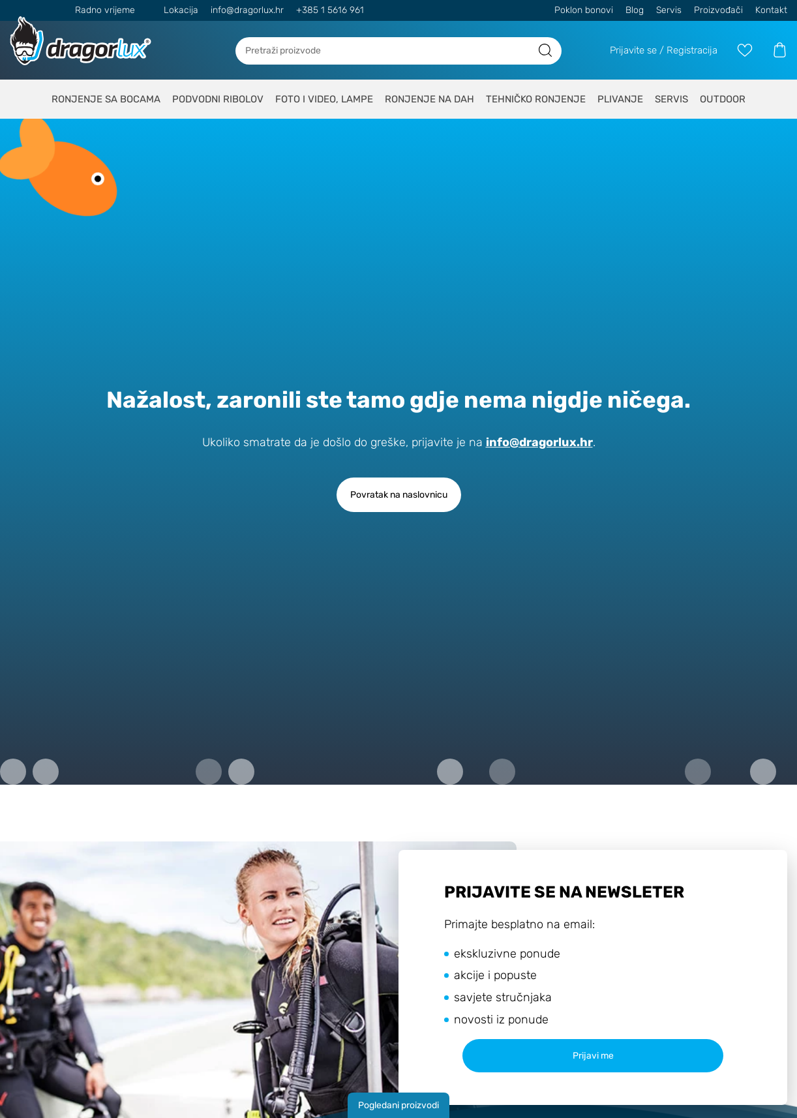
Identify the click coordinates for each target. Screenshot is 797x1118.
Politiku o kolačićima (528, 540)
